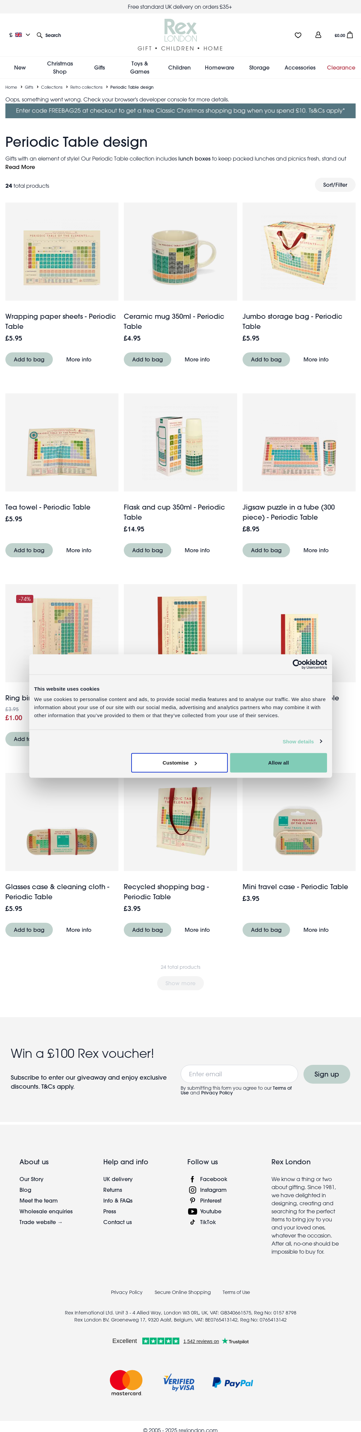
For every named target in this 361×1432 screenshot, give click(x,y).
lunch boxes (194, 158)
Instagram (213, 1189)
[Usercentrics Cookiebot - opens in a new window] (297, 664)
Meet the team (39, 1200)
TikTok (208, 1221)
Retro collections (86, 87)
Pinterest (210, 1200)
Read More (20, 166)
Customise (180, 763)
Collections (52, 87)
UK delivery (118, 1178)
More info (79, 359)
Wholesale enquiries (46, 1211)
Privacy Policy (217, 1093)
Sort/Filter (335, 184)
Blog (25, 1189)
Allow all (278, 763)
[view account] (318, 35)
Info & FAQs (118, 1200)
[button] (49, 35)
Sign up (327, 1074)
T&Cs (49, 1086)
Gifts (29, 87)
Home (11, 87)
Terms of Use (236, 1292)
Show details (298, 741)
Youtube (210, 1211)
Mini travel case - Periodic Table (295, 886)
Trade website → (41, 1221)
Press (109, 1211)
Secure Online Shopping (183, 1292)
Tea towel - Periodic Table (48, 507)
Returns (112, 1189)
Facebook (213, 1178)
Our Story (31, 1178)
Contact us (117, 1221)
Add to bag (29, 359)
